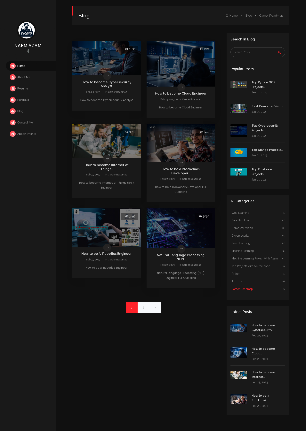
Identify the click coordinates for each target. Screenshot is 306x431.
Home (17, 66)
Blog (16, 111)
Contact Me (21, 122)
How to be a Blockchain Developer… (181, 171)
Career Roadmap (117, 92)
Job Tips (258, 281)
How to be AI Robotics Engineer (106, 254)
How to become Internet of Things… (107, 167)
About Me (20, 77)
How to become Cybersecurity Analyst (106, 84)
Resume (19, 88)
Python (258, 273)
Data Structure (258, 220)
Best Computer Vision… (268, 106)
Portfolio (19, 100)
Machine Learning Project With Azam (258, 258)
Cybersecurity (258, 235)
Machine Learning (258, 251)
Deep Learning (258, 243)
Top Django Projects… (267, 150)
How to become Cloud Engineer (181, 93)
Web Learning (258, 212)
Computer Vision (258, 228)
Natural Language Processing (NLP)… (181, 257)
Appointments (23, 134)
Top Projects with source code (258, 266)
